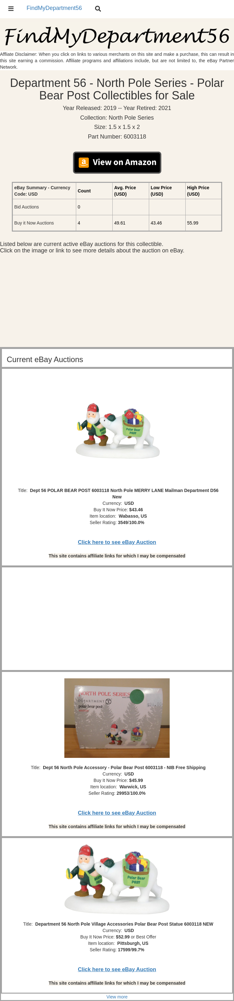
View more (117, 996)
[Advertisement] (117, 302)
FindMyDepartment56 (54, 8)
